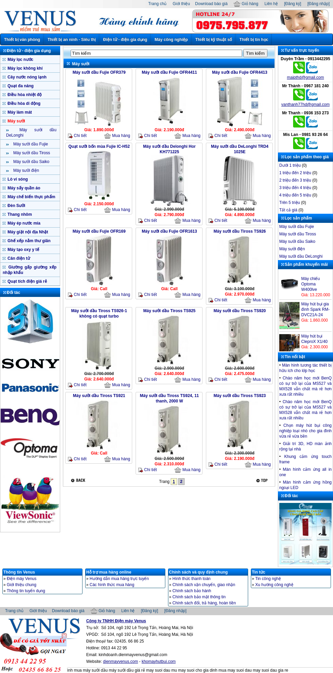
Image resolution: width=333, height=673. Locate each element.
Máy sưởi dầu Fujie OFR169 (99, 231)
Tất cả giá (288, 210)
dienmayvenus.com (120, 661)
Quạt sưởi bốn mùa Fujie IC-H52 (99, 146)
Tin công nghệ (268, 578)
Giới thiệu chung (21, 584)
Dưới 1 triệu (290, 165)
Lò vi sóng (17, 179)
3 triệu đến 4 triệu (295, 187)
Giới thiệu (181, 3)
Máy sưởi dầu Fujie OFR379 (99, 72)
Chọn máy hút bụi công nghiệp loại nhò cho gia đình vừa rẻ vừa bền (305, 431)
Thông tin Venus (19, 572)
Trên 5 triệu (289, 202)
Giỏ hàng (246, 3)
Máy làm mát (19, 112)
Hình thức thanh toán (191, 578)
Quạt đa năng (19, 86)
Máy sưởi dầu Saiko (30, 161)
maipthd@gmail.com (305, 77)
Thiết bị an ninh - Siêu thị (72, 39)
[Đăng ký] (292, 3)
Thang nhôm (19, 214)
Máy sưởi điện (25, 170)
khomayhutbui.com (159, 661)
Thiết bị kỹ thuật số (213, 39)
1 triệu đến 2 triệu (295, 172)
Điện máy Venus (22, 578)
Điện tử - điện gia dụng (125, 39)
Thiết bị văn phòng (22, 39)
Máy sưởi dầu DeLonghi (301, 256)
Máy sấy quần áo (23, 188)
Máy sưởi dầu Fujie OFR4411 (169, 72)
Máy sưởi (15, 121)
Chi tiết (77, 136)
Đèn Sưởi (15, 205)
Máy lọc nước (19, 59)
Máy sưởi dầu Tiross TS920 (240, 310)
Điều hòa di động (23, 103)
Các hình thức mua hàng (112, 584)
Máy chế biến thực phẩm (30, 196)
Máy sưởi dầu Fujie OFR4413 (239, 72)
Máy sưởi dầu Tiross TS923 (240, 395)
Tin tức (258, 572)
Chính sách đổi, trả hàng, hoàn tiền (204, 603)
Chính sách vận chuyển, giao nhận (203, 584)
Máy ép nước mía (23, 223)
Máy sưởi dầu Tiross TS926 (240, 231)
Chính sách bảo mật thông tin (198, 597)
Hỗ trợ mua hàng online (108, 572)
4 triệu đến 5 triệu (295, 195)
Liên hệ (271, 3)
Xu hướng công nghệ (274, 584)
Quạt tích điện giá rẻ (26, 281)
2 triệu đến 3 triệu (295, 180)
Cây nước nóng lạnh (26, 77)
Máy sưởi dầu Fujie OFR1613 (169, 231)
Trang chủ (157, 3)
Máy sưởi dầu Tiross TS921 (99, 395)
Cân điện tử (18, 258)
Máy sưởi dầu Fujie (30, 144)
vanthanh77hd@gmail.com (305, 104)
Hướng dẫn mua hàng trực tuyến (119, 578)
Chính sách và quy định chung (198, 572)
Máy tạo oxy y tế (22, 249)
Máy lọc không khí (24, 68)
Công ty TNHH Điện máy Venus (116, 621)
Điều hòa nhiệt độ (24, 94)
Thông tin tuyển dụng (26, 590)
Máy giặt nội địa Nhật (27, 232)
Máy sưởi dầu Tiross (31, 152)
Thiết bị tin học (253, 39)
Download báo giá (211, 3)
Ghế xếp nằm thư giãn (28, 240)
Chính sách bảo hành (191, 590)
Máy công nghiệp (171, 39)
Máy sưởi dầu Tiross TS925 (169, 310)
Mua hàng (117, 136)
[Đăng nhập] (318, 3)
